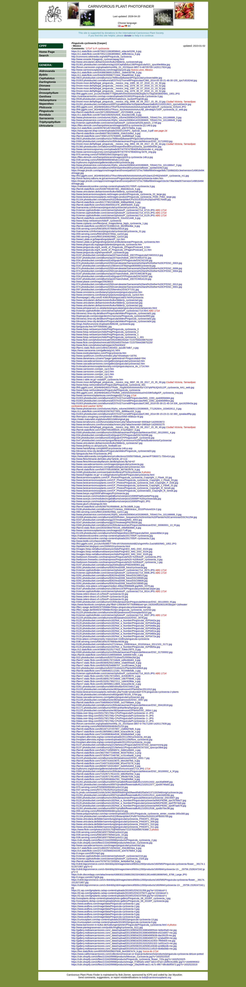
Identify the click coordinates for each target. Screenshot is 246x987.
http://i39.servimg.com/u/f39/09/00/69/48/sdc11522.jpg (100, 159)
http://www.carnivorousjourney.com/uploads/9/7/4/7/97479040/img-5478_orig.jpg (113, 152)
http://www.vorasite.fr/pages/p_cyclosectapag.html (97, 59)
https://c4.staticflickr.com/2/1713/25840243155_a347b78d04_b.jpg (106, 850)
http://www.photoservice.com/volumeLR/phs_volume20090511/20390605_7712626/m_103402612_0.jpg (126, 408)
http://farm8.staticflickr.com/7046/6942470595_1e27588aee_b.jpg (106, 702)
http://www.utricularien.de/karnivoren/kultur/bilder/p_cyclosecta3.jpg (106, 300)
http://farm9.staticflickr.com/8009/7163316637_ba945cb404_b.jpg (105, 766)
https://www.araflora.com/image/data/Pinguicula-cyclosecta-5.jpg (105, 914)
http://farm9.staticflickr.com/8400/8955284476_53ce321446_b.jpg (105, 218)
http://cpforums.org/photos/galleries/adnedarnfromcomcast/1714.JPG (107, 768)
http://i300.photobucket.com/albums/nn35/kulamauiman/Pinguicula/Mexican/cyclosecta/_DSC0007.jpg (125, 797)
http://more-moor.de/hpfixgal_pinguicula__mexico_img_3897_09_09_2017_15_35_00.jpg (118, 382)
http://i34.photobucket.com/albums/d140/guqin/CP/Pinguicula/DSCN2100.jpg (111, 260)
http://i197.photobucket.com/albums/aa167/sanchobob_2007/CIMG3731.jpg (111, 257)
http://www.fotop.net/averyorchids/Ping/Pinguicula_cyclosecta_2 (105, 332)
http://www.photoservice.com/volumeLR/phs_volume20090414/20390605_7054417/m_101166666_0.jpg (126, 117)
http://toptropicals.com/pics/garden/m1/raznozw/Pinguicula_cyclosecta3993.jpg (112, 316)
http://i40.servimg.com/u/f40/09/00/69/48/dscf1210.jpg (99, 726)
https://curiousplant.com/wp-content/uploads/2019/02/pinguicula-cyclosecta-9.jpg (113, 922)
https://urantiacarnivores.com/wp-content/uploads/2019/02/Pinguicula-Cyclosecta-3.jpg (117, 96)
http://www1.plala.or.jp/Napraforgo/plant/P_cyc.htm (98, 239)
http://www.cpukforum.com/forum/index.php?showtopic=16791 (104, 355)
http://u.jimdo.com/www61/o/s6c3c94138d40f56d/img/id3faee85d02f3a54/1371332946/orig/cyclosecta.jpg (126, 792)
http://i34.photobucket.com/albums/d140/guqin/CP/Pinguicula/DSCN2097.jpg (111, 276)
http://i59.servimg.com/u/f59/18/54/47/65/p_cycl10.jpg (99, 234)
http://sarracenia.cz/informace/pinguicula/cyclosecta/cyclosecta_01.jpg (108, 231)
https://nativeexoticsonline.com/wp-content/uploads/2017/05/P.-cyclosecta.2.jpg (113, 538)
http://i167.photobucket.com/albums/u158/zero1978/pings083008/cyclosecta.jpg (113, 265)
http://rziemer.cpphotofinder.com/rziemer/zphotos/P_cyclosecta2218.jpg (109, 856)
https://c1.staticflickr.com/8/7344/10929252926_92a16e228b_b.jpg (106, 114)
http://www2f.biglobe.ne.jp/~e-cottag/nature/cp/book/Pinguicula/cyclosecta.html (112, 474)
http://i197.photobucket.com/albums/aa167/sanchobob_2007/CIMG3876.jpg (111, 273)
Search (44, 55)
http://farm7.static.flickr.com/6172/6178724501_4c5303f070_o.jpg (105, 676)
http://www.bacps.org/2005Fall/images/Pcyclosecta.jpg (100, 493)
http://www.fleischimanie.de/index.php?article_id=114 (99, 459)
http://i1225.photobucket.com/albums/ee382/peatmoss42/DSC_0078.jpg (109, 617)
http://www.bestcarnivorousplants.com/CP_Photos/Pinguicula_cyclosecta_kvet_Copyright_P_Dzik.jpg (124, 482)
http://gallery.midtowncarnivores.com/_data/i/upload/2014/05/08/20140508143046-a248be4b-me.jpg (124, 946)
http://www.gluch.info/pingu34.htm (89, 504)
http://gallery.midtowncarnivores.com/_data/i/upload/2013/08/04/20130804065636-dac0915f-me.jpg (123, 935)
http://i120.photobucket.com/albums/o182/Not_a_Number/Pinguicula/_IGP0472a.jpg (115, 636)
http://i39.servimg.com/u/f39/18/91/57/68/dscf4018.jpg (99, 228)
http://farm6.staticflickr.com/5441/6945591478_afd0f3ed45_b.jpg (105, 204)
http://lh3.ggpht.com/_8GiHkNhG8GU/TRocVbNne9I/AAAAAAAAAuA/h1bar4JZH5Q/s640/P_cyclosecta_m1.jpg (130, 175)
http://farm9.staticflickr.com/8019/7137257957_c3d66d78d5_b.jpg (105, 729)
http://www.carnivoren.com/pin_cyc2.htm (92, 371)
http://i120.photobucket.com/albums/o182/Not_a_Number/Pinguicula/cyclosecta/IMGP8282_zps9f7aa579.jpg (128, 805)
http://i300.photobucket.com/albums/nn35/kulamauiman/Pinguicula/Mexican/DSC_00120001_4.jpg (123, 432)
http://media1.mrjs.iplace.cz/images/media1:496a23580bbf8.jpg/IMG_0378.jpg (112, 586)
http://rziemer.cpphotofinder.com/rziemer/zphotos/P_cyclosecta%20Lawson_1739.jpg (116, 122)
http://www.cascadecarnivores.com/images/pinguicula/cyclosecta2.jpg (108, 845)
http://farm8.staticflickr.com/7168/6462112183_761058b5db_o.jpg (106, 670)
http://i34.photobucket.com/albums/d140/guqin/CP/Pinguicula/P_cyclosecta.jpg (112, 437)
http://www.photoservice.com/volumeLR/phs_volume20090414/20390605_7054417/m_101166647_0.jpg (126, 165)
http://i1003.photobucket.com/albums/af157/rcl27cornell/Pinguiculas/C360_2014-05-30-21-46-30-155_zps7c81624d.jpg (134, 80)
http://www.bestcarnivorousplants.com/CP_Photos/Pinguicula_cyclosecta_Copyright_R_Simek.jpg (122, 488)
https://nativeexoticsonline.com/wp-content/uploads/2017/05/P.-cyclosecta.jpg (112, 535)
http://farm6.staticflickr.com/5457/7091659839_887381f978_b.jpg (105, 469)
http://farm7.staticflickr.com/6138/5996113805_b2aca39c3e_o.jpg (105, 731)
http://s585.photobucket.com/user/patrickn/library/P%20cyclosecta (106, 472)
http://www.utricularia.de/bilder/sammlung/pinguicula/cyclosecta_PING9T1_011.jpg (114, 827)
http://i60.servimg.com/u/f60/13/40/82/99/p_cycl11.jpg (99, 512)
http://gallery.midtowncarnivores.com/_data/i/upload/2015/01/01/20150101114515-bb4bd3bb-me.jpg (124, 948)
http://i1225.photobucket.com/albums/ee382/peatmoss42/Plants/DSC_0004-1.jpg (114, 710)
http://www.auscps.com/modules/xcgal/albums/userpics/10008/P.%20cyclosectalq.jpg (116, 498)
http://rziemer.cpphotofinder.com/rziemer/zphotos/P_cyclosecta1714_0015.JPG (113, 673)
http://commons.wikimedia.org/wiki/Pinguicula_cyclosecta (101, 56)
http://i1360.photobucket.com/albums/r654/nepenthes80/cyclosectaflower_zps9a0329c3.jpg (119, 167)
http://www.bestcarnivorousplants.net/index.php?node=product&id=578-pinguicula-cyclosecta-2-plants (125, 692)
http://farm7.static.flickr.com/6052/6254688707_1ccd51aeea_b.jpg (106, 665)
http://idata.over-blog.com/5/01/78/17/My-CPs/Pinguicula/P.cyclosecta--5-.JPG (112, 715)
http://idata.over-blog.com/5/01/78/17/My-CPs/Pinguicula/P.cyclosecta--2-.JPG (112, 721)
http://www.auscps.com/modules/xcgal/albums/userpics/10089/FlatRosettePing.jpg (114, 496)
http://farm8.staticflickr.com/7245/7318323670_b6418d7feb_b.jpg (105, 760)
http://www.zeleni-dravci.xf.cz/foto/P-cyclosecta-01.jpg (99, 599)
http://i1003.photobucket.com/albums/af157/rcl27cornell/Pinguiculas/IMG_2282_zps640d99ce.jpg (122, 400)
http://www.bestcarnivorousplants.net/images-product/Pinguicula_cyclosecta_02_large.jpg (118, 194)
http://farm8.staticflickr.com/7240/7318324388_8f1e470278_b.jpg (105, 763)
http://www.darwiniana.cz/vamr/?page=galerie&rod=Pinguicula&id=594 (108, 358)
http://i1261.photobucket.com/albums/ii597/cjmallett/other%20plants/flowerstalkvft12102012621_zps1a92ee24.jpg (131, 104)
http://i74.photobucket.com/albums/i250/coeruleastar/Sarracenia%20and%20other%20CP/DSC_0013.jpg (126, 284)
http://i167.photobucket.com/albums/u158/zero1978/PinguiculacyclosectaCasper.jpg (115, 588)
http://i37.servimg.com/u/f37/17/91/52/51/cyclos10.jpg (99, 789)
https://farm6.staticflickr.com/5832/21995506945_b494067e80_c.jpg (107, 654)
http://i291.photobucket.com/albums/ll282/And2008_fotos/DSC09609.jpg (109, 580)
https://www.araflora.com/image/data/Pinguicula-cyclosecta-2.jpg (105, 906)
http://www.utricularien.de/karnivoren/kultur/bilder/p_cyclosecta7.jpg (106, 443)
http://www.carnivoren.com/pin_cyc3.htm (92, 369)
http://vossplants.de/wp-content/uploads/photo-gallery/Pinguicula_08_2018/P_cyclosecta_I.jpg (120, 898)
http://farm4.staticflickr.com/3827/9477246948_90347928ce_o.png (106, 752)
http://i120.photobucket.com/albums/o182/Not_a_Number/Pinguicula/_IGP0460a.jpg (115, 633)
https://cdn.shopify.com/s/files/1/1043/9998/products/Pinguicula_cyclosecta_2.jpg (114, 840)
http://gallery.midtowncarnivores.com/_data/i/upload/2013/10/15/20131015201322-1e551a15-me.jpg (124, 943)
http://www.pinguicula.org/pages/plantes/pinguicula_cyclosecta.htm (106, 244)
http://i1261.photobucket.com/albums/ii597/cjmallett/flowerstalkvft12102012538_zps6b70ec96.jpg (122, 808)
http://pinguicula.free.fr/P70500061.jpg (91, 326)
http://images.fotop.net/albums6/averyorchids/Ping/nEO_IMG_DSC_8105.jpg (111, 554)
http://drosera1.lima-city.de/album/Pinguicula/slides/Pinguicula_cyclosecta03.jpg (113, 451)
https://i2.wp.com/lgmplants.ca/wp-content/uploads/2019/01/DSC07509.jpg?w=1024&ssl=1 (119, 895)
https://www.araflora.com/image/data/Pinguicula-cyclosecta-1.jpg (105, 903)
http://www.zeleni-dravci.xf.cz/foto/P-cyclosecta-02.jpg (99, 594)
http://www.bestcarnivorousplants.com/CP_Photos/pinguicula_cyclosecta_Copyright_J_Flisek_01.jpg (124, 485)
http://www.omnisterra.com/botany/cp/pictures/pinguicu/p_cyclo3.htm (107, 294)
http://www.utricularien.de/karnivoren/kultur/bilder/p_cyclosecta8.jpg (106, 191)
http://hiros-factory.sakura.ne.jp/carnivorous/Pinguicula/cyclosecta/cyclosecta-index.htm (117, 178)
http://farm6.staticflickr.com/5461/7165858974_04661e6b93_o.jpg (106, 750)
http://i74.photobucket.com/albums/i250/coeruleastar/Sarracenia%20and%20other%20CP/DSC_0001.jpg (126, 287)
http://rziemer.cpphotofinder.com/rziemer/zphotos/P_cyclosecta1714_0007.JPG (113, 615)
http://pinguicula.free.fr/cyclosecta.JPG (91, 453)
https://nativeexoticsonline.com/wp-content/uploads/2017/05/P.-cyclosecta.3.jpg (113, 186)
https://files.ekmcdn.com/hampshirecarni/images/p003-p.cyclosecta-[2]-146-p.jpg (113, 125)
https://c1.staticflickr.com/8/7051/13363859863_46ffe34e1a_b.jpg (105, 54)
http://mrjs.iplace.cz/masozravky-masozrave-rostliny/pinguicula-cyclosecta (110, 639)
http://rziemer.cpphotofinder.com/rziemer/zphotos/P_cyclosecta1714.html (109, 310)
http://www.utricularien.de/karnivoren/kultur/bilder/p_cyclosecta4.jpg (106, 302)
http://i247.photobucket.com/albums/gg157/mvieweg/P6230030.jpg (106, 522)
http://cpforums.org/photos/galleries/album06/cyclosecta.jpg (102, 162)
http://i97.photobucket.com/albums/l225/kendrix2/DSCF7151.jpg (105, 289)
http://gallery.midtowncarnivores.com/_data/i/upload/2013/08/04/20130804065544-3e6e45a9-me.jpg (124, 930)
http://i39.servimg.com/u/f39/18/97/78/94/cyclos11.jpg (99, 837)
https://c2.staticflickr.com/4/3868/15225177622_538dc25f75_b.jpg (106, 649)
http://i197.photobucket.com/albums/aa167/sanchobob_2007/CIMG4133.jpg (111, 279)
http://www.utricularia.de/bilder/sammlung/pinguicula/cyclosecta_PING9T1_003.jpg (114, 819)
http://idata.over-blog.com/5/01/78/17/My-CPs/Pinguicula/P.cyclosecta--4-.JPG (112, 713)
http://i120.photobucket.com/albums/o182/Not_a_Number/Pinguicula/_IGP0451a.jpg (115, 631)
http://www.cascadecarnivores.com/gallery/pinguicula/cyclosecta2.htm (108, 363)
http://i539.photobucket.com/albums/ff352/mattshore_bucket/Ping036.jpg (109, 99)
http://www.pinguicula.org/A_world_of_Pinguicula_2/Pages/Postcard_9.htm (110, 247)
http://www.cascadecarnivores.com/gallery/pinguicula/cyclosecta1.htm (108, 467)
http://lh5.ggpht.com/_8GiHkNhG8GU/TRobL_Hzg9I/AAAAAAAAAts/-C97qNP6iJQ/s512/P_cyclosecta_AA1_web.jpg (132, 387)
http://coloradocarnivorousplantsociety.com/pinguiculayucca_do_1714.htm (110, 366)
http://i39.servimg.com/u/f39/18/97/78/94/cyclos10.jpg (99, 832)
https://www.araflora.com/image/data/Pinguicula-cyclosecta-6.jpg (105, 917)
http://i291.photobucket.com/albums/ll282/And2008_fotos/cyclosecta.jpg (109, 567)
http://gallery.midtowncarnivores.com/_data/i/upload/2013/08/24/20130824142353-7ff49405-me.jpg (123, 940)
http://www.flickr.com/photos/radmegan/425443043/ (98, 345)
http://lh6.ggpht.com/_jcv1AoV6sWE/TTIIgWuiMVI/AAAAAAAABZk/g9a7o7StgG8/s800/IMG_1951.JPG (125, 93)
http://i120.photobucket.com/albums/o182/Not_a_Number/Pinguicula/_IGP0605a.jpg (115, 647)
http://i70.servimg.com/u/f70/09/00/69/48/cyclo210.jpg (99, 787)
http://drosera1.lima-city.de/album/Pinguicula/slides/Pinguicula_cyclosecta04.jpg (113, 321)
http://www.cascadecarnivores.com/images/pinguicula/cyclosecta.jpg (107, 464)
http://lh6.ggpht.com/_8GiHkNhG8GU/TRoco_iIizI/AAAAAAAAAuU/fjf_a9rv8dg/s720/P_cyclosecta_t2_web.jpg (129, 109)
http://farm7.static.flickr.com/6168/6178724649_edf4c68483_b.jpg (105, 660)
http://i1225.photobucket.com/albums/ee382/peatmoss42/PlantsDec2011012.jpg (113, 689)
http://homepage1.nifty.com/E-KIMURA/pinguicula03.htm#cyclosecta (107, 297)
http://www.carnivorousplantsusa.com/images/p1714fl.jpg (101, 530)
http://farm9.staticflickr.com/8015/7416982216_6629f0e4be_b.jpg (105, 226)
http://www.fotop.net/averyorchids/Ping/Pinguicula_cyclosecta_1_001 (107, 337)
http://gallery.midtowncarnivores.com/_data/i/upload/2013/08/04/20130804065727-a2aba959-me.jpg (124, 938)
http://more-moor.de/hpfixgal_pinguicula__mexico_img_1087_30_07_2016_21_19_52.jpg (118, 88)
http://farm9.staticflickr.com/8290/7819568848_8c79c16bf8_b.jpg (105, 506)
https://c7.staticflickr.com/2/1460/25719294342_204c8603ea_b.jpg (106, 848)
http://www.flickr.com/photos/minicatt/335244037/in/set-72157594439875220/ (111, 342)
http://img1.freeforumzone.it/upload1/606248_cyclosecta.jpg (102, 324)
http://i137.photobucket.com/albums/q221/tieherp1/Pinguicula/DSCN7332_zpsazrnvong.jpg (119, 744)
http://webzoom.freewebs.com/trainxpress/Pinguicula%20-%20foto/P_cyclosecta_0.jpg (116, 559)
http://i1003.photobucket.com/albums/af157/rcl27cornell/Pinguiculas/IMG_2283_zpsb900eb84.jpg (122, 398)
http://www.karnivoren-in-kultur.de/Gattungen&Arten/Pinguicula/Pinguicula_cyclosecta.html (119, 924)
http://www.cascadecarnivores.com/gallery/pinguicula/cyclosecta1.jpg (107, 697)
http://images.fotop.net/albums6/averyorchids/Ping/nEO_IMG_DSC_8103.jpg (111, 549)
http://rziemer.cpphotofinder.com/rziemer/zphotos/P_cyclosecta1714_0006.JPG (113, 572)
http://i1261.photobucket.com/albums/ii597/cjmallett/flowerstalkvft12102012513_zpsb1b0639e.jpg (122, 795)
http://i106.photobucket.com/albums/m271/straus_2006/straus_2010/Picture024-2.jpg (116, 509)
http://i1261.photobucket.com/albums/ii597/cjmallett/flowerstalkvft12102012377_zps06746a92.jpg (122, 784)
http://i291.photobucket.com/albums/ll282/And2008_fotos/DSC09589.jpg (109, 578)
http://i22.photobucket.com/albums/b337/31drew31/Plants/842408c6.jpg (109, 668)
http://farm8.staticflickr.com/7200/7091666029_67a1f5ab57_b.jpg (105, 429)
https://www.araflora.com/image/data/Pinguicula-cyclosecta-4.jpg (105, 911)
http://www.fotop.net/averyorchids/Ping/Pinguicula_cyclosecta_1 (105, 334)
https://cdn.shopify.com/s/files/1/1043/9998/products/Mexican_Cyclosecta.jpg (111, 842)
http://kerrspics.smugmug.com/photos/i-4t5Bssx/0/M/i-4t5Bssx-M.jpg (107, 416)
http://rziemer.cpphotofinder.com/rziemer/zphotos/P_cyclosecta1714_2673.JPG (113, 570)
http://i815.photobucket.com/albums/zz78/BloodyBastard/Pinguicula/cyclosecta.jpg (114, 138)
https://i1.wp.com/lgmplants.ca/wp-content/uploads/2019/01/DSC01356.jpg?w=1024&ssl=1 (119, 890)
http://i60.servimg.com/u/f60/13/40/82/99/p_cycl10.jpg (99, 236)
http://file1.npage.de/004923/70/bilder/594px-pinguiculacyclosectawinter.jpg (110, 607)
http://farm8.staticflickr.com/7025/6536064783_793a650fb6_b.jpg (105, 779)
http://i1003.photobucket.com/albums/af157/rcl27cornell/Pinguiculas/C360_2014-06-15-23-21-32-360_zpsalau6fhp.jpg (133, 414)
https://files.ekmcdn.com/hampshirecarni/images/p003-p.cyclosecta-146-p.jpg (112, 157)
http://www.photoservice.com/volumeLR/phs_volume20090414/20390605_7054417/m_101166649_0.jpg (126, 120)
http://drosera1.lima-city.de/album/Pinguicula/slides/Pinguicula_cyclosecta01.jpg (113, 313)
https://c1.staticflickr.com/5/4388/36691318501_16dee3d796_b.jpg (106, 72)
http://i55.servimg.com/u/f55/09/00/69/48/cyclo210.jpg (99, 811)
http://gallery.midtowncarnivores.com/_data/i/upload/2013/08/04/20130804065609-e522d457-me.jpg (124, 932)
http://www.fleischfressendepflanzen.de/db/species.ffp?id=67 (103, 461)
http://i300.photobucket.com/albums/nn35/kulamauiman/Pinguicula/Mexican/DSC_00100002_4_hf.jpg (124, 771)
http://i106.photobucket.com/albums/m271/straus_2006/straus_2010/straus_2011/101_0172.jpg (121, 644)
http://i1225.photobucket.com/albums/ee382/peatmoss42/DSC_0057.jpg (109, 699)
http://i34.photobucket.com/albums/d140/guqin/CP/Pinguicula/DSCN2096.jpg (111, 435)
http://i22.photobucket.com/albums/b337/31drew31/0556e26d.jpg (105, 657)
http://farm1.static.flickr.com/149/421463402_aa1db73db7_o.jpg (105, 347)
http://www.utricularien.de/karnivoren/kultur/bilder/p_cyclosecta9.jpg (106, 62)
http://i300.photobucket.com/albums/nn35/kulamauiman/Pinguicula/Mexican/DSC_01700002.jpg (121, 652)
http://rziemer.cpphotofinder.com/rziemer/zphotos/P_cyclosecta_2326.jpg (109, 858)
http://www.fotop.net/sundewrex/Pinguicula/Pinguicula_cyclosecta (105, 390)
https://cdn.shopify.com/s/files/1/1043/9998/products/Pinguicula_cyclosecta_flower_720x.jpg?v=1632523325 (128, 959)
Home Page (47, 51)
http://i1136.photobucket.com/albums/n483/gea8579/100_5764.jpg (106, 694)
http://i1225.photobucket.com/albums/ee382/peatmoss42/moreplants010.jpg (111, 612)
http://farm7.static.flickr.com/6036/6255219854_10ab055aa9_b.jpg (106, 662)
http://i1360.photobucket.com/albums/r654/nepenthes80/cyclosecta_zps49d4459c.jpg (116, 146)
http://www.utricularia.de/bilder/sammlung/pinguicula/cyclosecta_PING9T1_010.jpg (114, 824)
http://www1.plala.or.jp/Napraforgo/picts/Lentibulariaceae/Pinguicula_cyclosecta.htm (115, 242)
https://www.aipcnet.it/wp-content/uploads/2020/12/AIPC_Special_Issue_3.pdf (112, 130)
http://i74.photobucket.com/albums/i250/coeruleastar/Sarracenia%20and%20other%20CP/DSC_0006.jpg (126, 268)
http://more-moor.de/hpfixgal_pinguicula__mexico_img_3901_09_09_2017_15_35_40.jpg (118, 427)
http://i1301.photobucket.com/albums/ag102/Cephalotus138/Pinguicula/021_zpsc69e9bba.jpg (120, 64)
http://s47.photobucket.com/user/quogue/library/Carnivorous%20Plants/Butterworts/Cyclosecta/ (121, 440)
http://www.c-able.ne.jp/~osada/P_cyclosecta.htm (97, 379)
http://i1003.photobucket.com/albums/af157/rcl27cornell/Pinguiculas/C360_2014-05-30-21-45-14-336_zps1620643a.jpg (134, 403)
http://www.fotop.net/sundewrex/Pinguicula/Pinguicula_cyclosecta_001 (108, 384)
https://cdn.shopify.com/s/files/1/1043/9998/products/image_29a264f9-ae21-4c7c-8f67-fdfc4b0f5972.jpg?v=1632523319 (134, 964)
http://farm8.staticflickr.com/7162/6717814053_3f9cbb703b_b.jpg (105, 776)
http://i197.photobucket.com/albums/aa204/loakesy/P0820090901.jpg (107, 564)
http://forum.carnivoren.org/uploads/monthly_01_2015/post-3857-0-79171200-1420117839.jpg (121, 723)
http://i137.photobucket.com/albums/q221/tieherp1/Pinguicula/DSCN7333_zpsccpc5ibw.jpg (119, 747)
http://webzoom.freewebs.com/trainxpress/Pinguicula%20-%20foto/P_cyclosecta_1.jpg (116, 562)
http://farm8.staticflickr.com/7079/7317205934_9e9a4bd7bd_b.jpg (106, 861)
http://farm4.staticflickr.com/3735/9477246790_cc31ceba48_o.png (106, 755)
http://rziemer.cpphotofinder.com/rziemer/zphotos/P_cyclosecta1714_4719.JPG (113, 210)
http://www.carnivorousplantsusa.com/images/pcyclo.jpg (100, 69)
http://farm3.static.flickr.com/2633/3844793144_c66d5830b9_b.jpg (106, 527)
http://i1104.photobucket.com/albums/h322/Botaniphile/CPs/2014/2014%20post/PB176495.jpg (121, 199)
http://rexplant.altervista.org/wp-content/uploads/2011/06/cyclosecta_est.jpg (111, 737)
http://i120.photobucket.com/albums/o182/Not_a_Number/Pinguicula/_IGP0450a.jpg (115, 628)
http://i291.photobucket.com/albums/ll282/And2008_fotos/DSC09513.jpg (109, 575)
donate (127, 35)
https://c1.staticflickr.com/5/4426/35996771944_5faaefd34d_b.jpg (105, 75)
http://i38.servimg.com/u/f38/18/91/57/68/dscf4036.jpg (99, 641)
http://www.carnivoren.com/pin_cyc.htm (92, 377)
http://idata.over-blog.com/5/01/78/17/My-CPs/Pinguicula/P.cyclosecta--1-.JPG (112, 718)
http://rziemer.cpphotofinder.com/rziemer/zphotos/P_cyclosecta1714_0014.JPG (113, 591)
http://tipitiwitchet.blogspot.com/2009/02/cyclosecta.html (100, 546)
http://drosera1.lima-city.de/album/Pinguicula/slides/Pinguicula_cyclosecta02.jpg (113, 318)
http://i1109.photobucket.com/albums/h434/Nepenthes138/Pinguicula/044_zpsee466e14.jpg (119, 533)
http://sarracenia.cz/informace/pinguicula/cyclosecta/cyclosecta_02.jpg (108, 207)
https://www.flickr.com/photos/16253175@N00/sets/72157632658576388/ (110, 829)
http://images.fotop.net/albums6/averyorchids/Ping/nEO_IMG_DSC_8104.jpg (111, 551)
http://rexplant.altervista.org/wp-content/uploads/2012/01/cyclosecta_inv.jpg (110, 742)
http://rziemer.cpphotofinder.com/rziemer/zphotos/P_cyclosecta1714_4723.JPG (113, 212)
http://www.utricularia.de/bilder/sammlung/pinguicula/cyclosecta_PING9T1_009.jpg (114, 821)
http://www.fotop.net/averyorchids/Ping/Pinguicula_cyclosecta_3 (105, 329)
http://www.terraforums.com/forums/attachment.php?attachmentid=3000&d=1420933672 (118, 422)
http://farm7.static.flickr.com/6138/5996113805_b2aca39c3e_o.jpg (106, 684)
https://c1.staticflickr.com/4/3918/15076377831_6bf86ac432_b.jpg (106, 411)
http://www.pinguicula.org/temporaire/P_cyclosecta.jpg (99, 252)
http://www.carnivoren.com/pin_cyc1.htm (92, 374)
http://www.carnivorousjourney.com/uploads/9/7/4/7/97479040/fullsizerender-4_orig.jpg (116, 149)
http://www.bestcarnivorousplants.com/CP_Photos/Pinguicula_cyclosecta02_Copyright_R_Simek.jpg (124, 490)
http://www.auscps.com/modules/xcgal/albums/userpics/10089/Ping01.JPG (110, 501)
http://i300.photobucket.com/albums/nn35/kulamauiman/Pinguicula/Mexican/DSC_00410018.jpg (121, 705)
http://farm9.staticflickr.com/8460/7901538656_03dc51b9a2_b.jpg (105, 133)
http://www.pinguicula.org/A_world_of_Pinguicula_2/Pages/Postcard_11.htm (111, 249)
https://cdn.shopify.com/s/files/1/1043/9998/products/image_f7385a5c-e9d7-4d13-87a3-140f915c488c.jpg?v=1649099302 (135, 962)
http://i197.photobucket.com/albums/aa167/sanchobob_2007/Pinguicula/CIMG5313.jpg (117, 255)
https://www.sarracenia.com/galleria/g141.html (95, 350)
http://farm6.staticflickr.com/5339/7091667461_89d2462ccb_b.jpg (105, 189)
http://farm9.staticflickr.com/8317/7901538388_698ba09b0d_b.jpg (106, 202)
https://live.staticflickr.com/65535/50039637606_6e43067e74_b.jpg (106, 951)
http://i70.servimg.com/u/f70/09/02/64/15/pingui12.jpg (99, 154)
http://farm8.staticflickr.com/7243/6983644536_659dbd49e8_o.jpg (106, 734)
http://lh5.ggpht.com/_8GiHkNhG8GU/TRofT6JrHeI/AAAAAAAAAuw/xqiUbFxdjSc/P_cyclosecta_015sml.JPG (128, 107)
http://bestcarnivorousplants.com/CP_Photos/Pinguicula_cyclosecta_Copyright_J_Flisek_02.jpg (121, 477)
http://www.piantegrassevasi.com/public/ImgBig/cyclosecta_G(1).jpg (107, 927)
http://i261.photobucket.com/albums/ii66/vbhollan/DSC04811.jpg (105, 686)
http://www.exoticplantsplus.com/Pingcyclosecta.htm (98, 353)
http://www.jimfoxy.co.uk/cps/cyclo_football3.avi (96, 445)
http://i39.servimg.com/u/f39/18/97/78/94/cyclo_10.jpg (99, 834)
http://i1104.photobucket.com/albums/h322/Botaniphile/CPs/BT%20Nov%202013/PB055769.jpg (121, 816)
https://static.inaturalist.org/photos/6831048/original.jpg (100, 419)
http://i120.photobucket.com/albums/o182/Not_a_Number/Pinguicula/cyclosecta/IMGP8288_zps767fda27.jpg (128, 800)
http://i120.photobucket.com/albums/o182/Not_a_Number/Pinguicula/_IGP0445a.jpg (115, 623)
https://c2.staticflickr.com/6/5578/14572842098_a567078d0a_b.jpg (106, 128)
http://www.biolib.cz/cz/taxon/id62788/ (91, 541)
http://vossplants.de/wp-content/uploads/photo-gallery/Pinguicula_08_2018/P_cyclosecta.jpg (119, 901)
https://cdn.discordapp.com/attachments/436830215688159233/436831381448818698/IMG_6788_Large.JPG (129, 874)
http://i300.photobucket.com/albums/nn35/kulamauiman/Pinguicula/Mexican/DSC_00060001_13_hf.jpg (125, 525)
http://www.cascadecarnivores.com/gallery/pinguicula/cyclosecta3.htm (108, 361)
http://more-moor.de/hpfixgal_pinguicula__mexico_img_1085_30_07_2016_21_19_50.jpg (118, 83)
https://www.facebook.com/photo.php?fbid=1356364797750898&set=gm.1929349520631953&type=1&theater (129, 604)
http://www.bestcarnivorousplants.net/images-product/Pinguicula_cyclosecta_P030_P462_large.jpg (123, 197)
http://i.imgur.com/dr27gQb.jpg (87, 877)
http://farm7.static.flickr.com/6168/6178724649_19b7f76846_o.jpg (106, 678)
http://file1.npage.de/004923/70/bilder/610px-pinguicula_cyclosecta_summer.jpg (113, 609)
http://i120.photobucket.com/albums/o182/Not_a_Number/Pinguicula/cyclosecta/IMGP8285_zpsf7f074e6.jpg (128, 803)
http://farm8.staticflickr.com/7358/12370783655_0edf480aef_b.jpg (106, 136)
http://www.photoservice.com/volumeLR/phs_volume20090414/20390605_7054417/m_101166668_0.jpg (126, 514)
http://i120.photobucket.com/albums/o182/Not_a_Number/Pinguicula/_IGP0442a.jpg (115, 620)
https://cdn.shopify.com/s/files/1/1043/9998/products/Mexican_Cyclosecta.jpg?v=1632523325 (120, 956)
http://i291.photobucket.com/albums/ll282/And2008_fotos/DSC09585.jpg (109, 583)
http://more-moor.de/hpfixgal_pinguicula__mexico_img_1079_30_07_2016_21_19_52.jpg (118, 85)
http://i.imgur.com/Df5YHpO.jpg (87, 853)
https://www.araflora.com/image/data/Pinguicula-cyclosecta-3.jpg (105, 909)
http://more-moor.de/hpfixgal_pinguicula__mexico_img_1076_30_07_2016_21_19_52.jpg (118, 91)
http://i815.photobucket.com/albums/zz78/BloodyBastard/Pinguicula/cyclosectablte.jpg (116, 77)
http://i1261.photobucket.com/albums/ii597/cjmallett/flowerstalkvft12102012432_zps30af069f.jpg (121, 782)
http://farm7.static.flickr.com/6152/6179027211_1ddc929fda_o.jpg (105, 681)
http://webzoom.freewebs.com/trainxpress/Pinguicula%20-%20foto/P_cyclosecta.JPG (116, 557)
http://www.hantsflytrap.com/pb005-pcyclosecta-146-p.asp (101, 448)
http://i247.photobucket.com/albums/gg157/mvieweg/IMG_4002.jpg (106, 519)
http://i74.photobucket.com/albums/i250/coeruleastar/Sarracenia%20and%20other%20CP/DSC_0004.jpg (126, 271)
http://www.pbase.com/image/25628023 (92, 281)
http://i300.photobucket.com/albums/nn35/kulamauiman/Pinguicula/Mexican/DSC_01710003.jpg (121, 141)
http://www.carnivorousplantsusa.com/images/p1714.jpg (100, 395)
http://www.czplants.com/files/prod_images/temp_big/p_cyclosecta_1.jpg (109, 223)
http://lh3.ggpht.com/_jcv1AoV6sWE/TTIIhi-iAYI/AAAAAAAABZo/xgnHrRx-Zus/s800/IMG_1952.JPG (123, 543)
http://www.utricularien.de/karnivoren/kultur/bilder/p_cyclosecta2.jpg (106, 305)
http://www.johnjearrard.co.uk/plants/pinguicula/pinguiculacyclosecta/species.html (114, 308)
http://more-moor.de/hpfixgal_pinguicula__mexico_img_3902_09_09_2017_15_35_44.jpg (118, 144)
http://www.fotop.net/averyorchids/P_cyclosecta (96, 220)
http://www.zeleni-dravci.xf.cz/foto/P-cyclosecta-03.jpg (99, 596)
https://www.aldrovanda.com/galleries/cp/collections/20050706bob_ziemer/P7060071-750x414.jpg (123, 456)
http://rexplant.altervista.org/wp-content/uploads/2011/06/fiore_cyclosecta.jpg (111, 739)
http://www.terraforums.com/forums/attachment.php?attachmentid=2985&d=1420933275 (118, 424)
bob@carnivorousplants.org (156, 977)
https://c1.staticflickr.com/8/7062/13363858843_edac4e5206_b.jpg (106, 51)
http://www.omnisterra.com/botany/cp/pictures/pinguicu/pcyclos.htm (106, 292)
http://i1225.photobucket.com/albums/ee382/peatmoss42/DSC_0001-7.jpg (110, 758)
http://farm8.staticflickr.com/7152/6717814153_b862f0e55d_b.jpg (105, 774)
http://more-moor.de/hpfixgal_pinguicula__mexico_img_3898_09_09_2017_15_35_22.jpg (118, 101)
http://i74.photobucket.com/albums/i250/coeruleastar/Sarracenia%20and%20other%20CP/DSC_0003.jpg (126, 263)
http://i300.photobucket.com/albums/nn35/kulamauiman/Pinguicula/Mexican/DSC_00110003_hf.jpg (123, 602)
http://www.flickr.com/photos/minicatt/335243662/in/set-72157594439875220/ (111, 339)
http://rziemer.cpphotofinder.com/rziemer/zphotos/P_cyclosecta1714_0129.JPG (113, 215)
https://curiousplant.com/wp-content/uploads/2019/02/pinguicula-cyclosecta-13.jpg (114, 919)
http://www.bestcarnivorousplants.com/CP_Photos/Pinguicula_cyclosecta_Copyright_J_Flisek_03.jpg (124, 480)
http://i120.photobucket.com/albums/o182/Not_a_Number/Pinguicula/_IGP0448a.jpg (115, 625)
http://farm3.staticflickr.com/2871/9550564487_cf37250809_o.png (106, 112)
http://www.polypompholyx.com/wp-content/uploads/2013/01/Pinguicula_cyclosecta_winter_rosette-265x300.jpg (130, 813)
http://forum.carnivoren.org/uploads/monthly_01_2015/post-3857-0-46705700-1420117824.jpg (121, 67)
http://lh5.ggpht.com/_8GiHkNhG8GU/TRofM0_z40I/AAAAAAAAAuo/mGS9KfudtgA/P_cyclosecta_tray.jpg (127, 392)
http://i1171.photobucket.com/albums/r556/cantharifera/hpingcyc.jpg (107, 707)
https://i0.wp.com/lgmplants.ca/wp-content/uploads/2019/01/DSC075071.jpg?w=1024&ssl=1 (119, 893)
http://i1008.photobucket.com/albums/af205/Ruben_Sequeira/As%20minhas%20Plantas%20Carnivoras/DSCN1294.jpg (134, 517)
